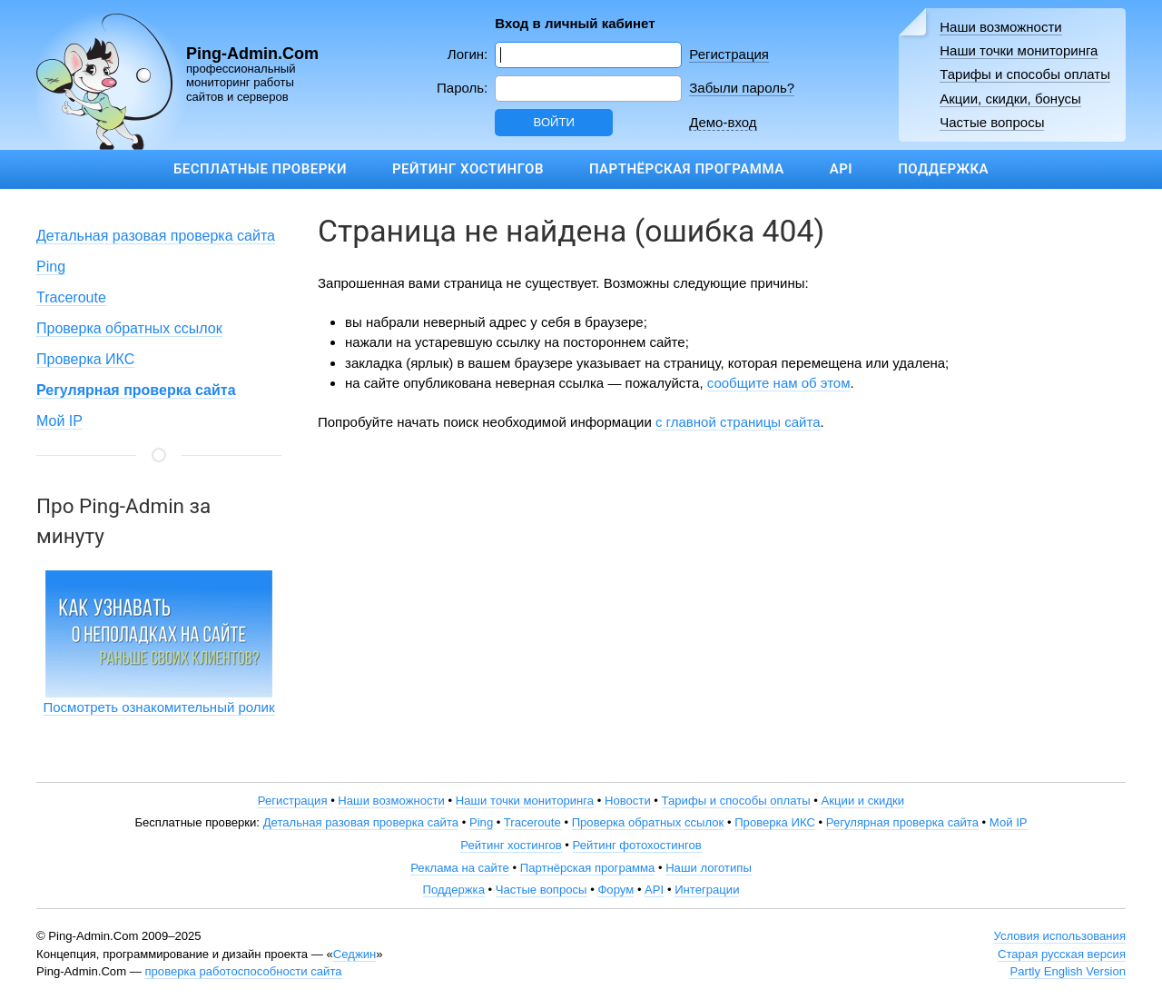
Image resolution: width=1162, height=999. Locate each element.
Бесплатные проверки (260, 169)
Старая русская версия (1062, 954)
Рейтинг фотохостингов (637, 845)
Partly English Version (1067, 971)
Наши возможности (1001, 27)
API (841, 169)
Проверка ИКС (85, 359)
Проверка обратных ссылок (129, 328)
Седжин (354, 954)
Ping (50, 266)
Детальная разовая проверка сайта (155, 235)
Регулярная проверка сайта (902, 822)
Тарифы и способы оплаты (1025, 74)
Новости (628, 800)
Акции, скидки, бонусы (1010, 98)
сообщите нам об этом (779, 383)
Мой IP (59, 421)
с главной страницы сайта (738, 422)
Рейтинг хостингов (468, 169)
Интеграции (707, 889)
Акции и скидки (863, 800)
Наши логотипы (708, 868)
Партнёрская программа (686, 169)
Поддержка (943, 169)
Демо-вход (722, 122)
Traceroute (71, 297)
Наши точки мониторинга (1019, 50)
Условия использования (1059, 936)
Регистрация (729, 54)
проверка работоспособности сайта (242, 971)
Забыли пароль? (741, 87)
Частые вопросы (992, 122)
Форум (615, 889)
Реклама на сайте (459, 868)
